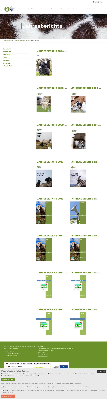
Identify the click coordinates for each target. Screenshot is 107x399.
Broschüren (6, 49)
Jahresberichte (8, 66)
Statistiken (6, 387)
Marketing (6, 390)
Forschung (6, 60)
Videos (5, 57)
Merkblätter (6, 54)
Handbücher (7, 51)
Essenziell (6, 383)
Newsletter (6, 63)
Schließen (101, 371)
